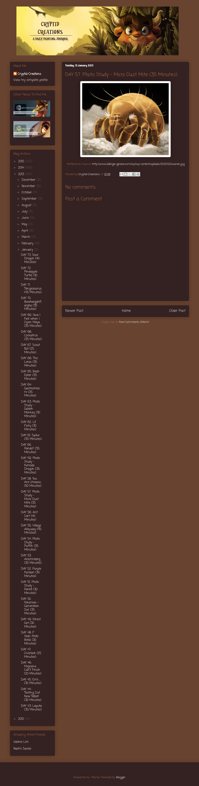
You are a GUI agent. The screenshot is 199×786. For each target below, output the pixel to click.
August (27, 205)
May (25, 224)
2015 (21, 161)
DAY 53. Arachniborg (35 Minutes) (31, 559)
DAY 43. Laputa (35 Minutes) (31, 708)
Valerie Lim (21, 742)
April (25, 231)
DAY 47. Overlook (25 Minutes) (31, 653)
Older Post (177, 311)
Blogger (120, 777)
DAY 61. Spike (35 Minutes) (31, 437)
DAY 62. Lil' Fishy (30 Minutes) (28, 426)
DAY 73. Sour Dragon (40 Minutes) (30, 259)
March (26, 237)
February (28, 243)
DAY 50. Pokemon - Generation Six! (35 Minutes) (30, 606)
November (29, 186)
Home (126, 311)
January (28, 250)
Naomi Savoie (22, 749)
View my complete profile (30, 80)
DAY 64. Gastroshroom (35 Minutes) (30, 390)
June (26, 218)
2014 (21, 168)
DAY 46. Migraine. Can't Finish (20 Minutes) (31, 668)
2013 (21, 174)
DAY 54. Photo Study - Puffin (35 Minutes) (30, 544)
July (25, 211)
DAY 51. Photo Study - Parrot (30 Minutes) (30, 587)
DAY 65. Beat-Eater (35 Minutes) (30, 375)
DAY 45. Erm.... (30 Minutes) (31, 681)
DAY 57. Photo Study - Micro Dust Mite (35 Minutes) (30, 499)
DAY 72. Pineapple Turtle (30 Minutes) (29, 273)
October (27, 192)
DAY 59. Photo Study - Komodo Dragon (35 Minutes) (30, 465)
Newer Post (74, 311)
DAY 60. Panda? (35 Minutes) (30, 449)
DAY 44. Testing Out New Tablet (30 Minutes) (31, 694)
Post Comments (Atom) (134, 322)
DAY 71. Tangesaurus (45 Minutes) (31, 289)
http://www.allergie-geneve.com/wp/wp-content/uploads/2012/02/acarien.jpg (138, 164)
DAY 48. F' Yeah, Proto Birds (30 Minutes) (29, 638)
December (29, 180)
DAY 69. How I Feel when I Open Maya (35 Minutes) (31, 320)
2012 (21, 719)
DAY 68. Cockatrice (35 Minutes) (31, 336)
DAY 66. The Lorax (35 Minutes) (29, 362)
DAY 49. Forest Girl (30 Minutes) (31, 623)
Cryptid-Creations (29, 74)
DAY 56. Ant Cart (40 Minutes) (29, 516)
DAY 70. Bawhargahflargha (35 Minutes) (31, 303)
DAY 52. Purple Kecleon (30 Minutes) (31, 573)
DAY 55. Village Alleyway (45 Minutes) (31, 529)
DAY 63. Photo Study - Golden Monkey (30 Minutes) (30, 409)
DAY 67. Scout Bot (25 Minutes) (30, 349)
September (30, 199)
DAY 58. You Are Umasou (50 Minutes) (31, 482)
